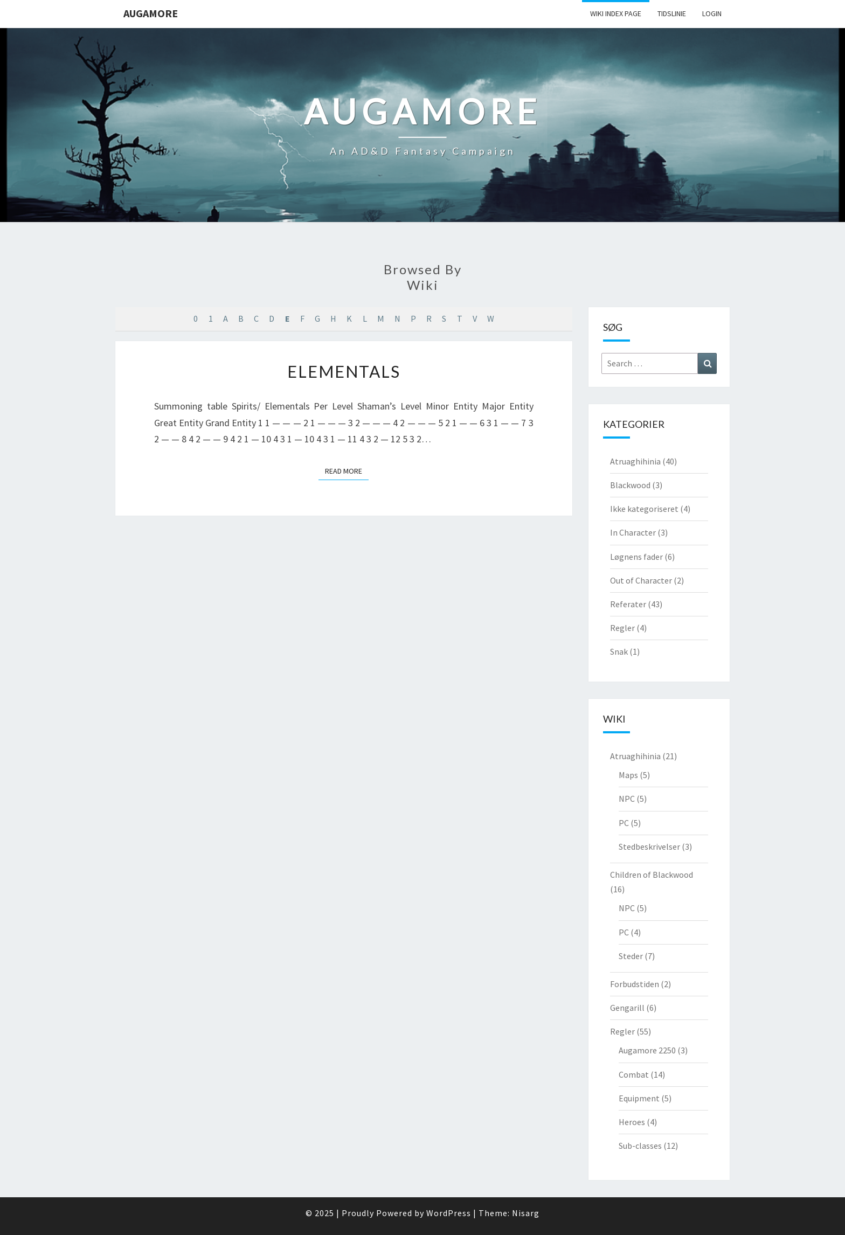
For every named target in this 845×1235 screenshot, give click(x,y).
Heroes (632, 1121)
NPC (627, 798)
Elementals (343, 371)
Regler (622, 627)
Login (712, 13)
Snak (619, 651)
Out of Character (641, 580)
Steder (631, 955)
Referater (628, 604)
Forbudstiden (634, 984)
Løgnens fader (636, 556)
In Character (633, 532)
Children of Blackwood (651, 874)
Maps (628, 774)
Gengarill (627, 1007)
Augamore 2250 (647, 1050)
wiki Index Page (615, 13)
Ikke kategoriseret (644, 508)
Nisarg (525, 1213)
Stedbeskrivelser (649, 846)
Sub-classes (640, 1145)
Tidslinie (671, 13)
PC (624, 822)
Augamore (150, 13)
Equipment (639, 1098)
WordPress (448, 1213)
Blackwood (630, 485)
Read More (347, 470)
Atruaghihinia (635, 461)
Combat (634, 1074)
